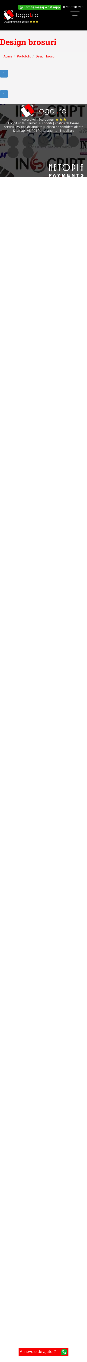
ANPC (31, 130)
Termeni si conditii (39, 123)
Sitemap (19, 130)
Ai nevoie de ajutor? (43, 1352)
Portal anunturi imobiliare (56, 130)
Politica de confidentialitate (63, 127)
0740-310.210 (73, 7)
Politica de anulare (29, 127)
